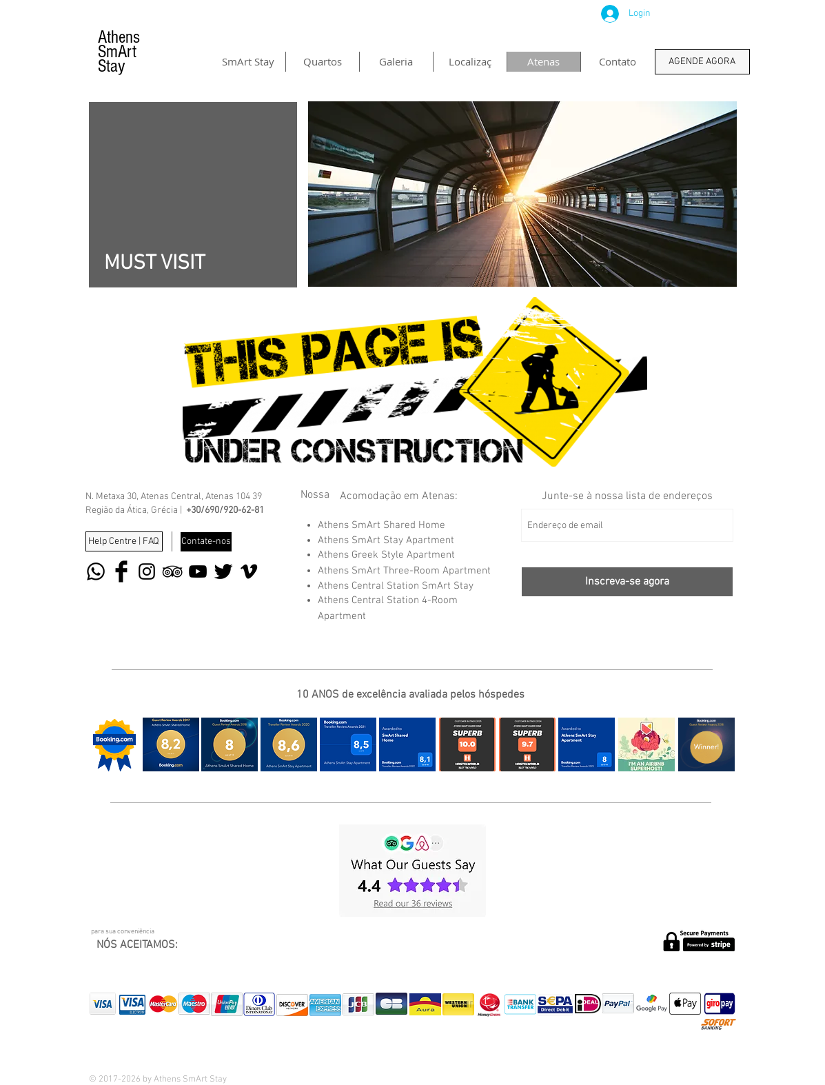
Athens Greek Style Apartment (386, 555)
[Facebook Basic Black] (121, 571)
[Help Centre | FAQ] (124, 541)
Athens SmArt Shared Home (381, 525)
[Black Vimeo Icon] (249, 571)
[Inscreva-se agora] (627, 581)
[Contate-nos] (206, 541)
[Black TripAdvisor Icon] (172, 571)
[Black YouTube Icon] (198, 571)
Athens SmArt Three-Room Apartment (404, 571)
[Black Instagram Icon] (147, 571)
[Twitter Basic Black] (223, 571)
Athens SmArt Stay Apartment (386, 540)
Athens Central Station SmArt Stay (395, 586)
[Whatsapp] (96, 571)
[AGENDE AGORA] (702, 61)
